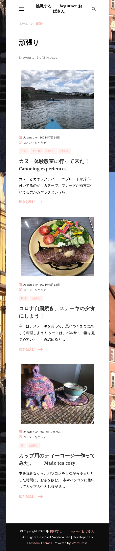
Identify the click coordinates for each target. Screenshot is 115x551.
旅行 (24, 151)
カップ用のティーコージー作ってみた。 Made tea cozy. (57, 459)
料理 (24, 298)
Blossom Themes (39, 543)
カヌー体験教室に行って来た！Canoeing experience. (54, 165)
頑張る (64, 151)
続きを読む (27, 202)
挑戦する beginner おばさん (59, 8)
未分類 (36, 151)
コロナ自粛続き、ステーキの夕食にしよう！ (57, 312)
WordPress (79, 543)
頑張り (50, 151)
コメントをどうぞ (34, 142)
